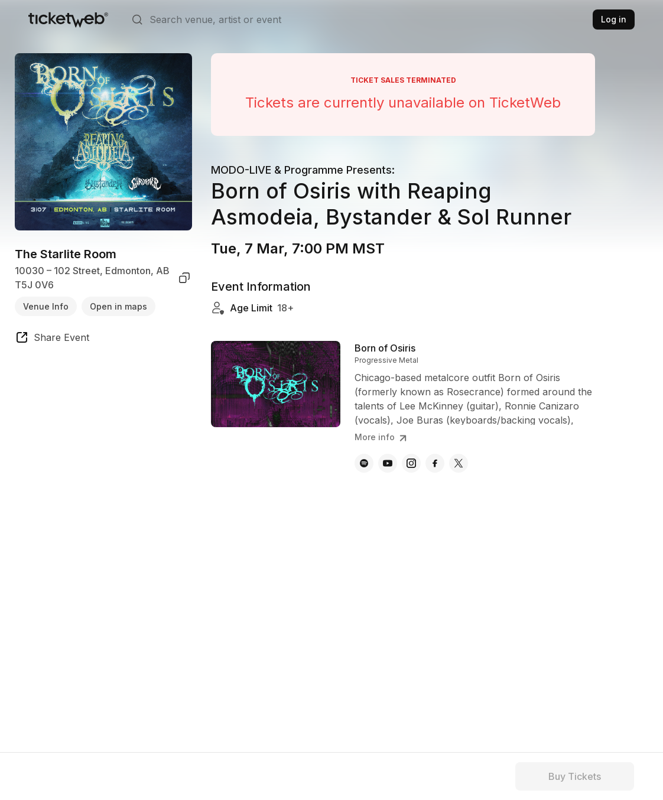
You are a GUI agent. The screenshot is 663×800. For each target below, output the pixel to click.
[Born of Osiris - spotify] (364, 463)
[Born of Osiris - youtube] (387, 463)
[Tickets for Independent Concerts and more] (68, 19)
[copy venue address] (184, 278)
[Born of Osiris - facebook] (434, 463)
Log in (613, 19)
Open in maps (118, 306)
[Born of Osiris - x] (458, 463)
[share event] (52, 339)
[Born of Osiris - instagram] (411, 463)
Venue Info (46, 306)
